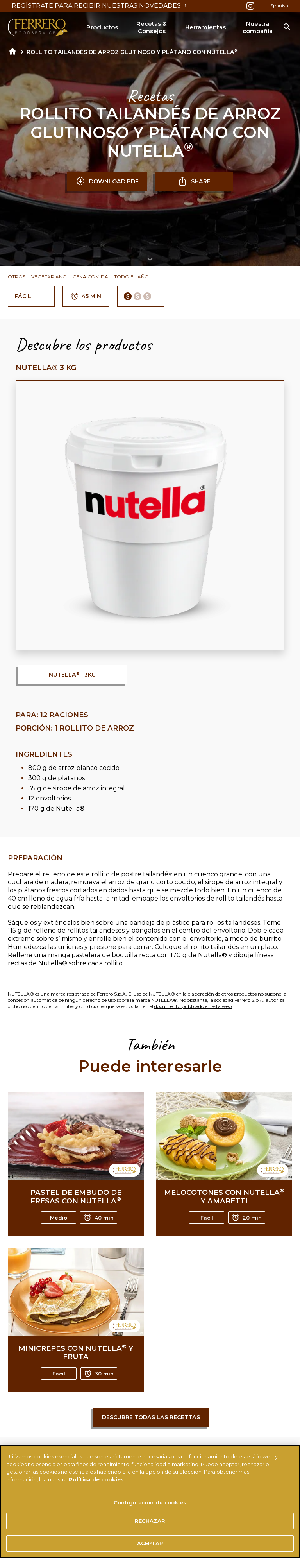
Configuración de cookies (150, 1505)
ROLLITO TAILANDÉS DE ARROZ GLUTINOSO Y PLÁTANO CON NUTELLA (132, 52)
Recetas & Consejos (151, 27)
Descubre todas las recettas (151, 1417)
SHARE (194, 181)
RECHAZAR (150, 1524)
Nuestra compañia (258, 27)
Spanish (279, 6)
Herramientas (205, 27)
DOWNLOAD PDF (107, 181)
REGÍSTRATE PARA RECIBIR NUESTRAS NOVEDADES (100, 5)
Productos (102, 27)
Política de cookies (96, 1482)
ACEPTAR (150, 1547)
